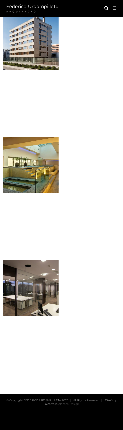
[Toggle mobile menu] (115, 8)
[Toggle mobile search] (106, 8)
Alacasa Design (68, 403)
